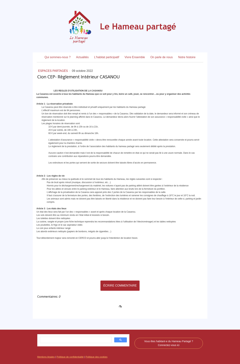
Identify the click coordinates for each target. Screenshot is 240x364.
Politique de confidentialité (70, 356)
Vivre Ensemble (135, 57)
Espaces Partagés (53, 70)
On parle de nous (161, 57)
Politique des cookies (96, 356)
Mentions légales (46, 356)
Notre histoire (186, 57)
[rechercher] (75, 340)
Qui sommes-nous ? (58, 57)
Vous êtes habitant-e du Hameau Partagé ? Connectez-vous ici (168, 343)
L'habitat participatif (106, 57)
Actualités (82, 57)
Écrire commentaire (120, 285)
